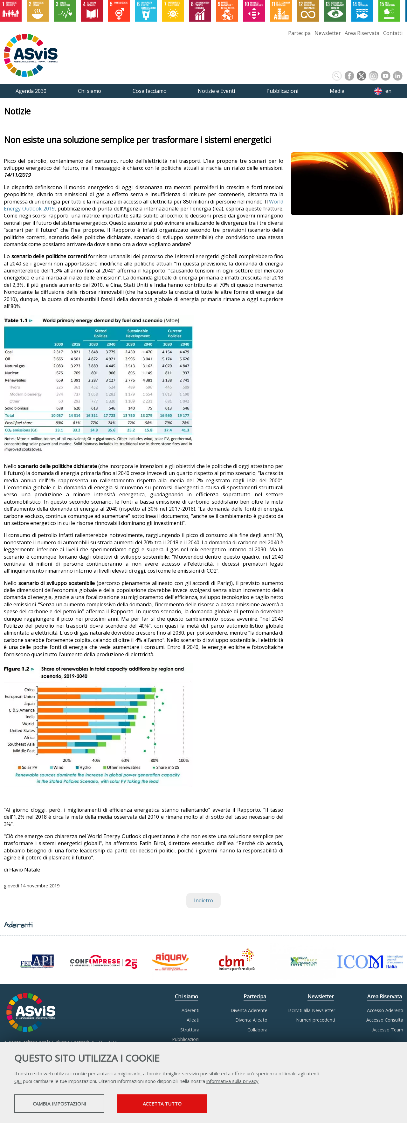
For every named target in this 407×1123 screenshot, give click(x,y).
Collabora (257, 1030)
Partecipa (299, 33)
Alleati (193, 1020)
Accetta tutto (179, 1104)
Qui (18, 1081)
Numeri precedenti (315, 1020)
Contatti (393, 33)
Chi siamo (186, 996)
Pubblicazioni (185, 1039)
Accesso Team (387, 1030)
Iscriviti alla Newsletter (311, 1010)
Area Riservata (362, 33)
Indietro (203, 900)
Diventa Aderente (249, 1010)
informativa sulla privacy (232, 1081)
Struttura (189, 1030)
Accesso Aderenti (385, 1010)
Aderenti (190, 1010)
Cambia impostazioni (64, 1104)
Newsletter (327, 33)
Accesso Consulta (384, 1020)
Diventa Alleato (251, 1020)
